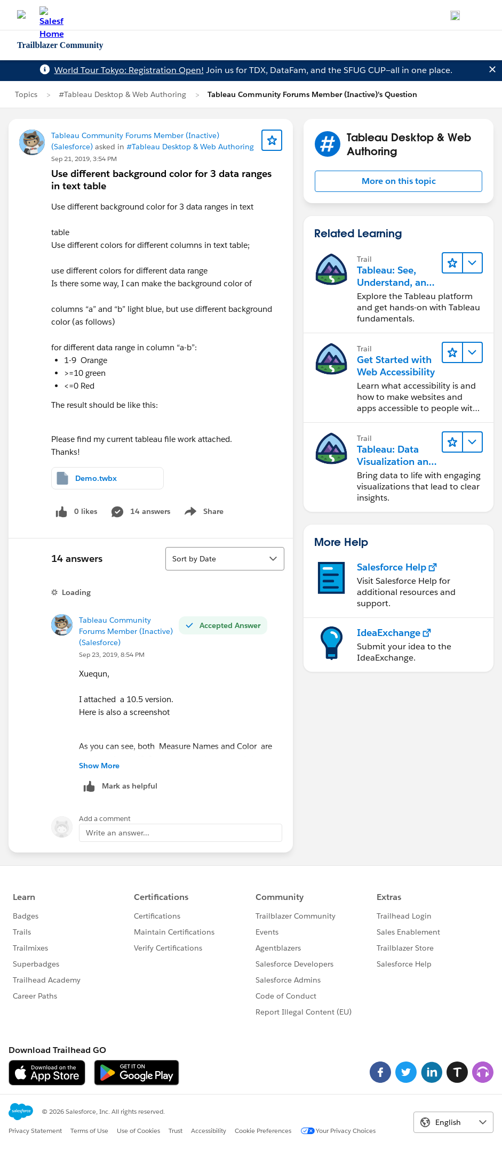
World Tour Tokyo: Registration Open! (129, 70)
